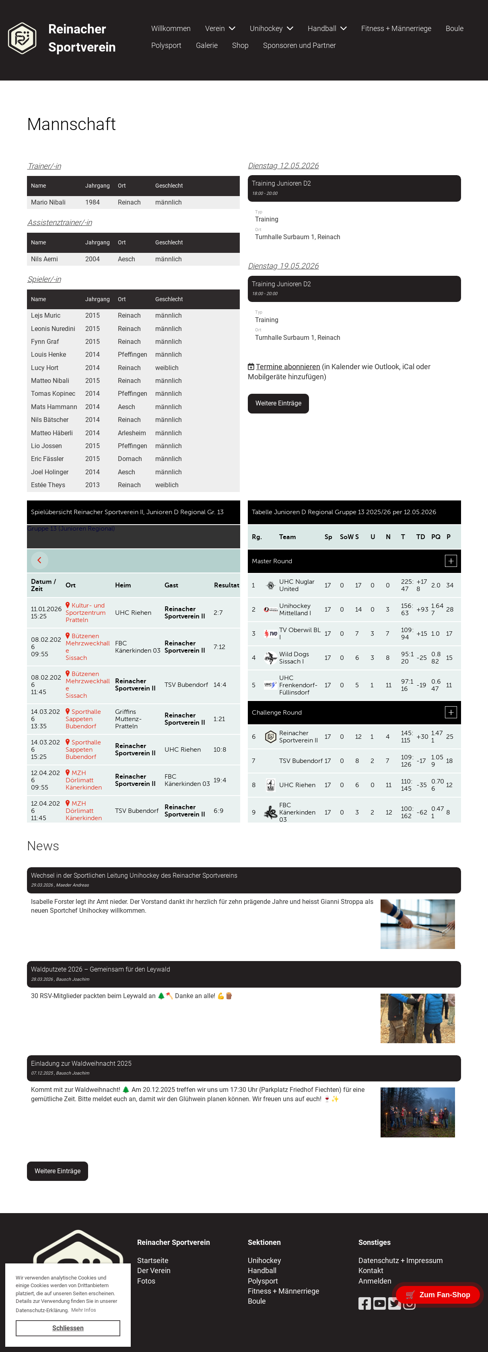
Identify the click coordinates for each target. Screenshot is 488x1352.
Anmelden (374, 1281)
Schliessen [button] (68, 1328)
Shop (240, 45)
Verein (220, 28)
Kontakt (370, 1270)
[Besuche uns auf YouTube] (379, 1304)
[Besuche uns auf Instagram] (409, 1304)
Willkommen (171, 28)
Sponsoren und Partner (299, 45)
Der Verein (154, 1270)
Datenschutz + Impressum (400, 1260)
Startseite (153, 1260)
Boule (454, 28)
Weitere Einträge (278, 403)
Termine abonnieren (288, 366)
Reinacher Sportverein (82, 38)
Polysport (166, 45)
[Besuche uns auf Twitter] (394, 1304)
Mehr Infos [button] (83, 1310)
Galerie (207, 45)
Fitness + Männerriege (396, 28)
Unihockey (271, 28)
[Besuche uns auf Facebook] (364, 1304)
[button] (354, 212)
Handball (327, 28)
